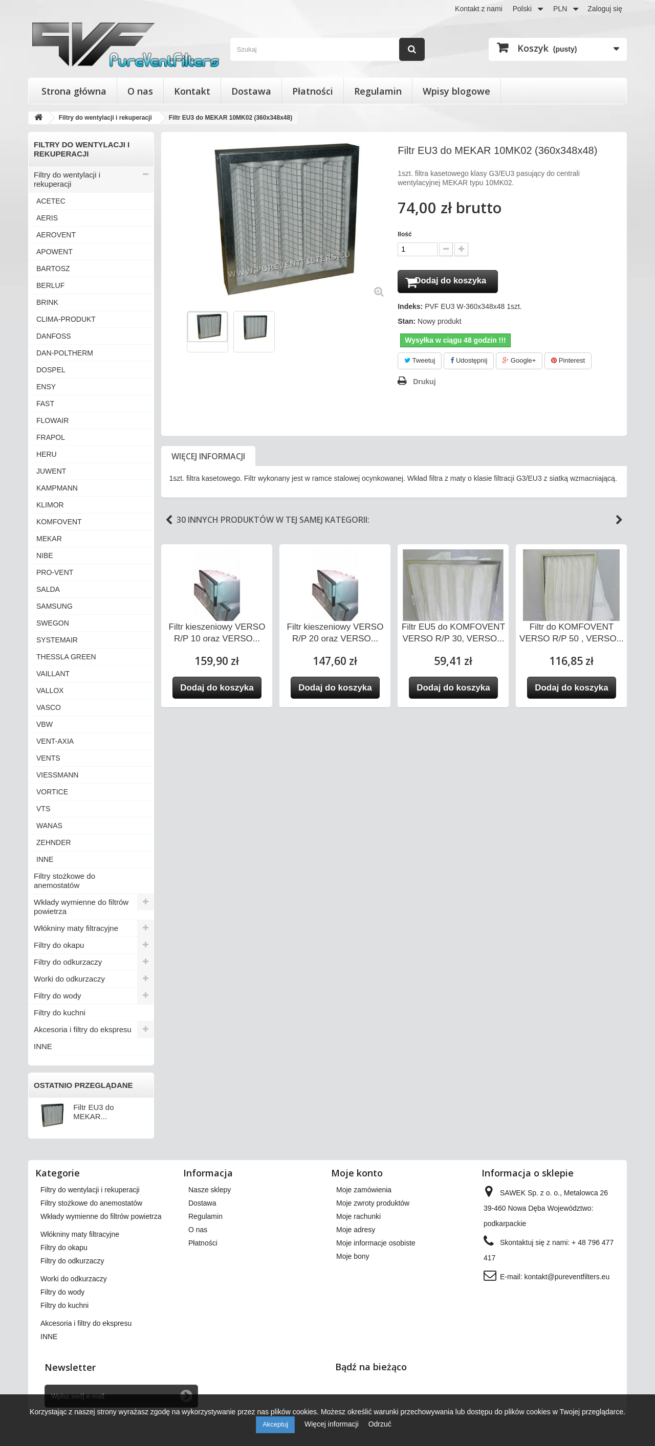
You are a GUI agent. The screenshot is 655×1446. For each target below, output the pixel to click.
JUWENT (51, 471)
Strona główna (73, 91)
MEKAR (49, 539)
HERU (46, 454)
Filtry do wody (57, 995)
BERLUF (50, 285)
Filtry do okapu (59, 945)
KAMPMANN (57, 488)
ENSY (46, 387)
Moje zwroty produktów (372, 1203)
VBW (44, 724)
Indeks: (410, 309)
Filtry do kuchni (59, 1012)
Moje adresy (355, 1230)
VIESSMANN (57, 775)
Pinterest (568, 363)
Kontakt (192, 91)
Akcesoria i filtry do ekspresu (83, 1029)
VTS (43, 809)
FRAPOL (50, 437)
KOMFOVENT (59, 522)
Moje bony (352, 1256)
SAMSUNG (54, 606)
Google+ (519, 363)
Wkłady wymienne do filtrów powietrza (81, 907)
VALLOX (49, 690)
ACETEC (51, 201)
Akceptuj (275, 1424)
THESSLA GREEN (66, 657)
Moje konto (357, 1173)
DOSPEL (51, 370)
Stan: (407, 324)
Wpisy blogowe (456, 91)
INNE (44, 859)
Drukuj (424, 384)
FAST (45, 403)
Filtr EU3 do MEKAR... (93, 1112)
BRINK (47, 302)
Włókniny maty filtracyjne (76, 928)
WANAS (49, 825)
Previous (169, 522)
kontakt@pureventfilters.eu (566, 1277)
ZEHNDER (53, 842)
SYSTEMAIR (57, 640)
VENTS (48, 758)
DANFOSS (53, 336)
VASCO (48, 707)
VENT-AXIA (55, 741)
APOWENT (54, 252)
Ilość (404, 234)
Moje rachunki (358, 1216)
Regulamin (378, 91)
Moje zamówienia (363, 1190)
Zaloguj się (604, 9)
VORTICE (52, 792)
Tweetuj (419, 363)
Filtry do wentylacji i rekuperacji (67, 179)
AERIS (47, 218)
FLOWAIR (52, 420)
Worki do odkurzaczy (69, 978)
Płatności (312, 91)
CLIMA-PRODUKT (66, 319)
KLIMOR (50, 505)
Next (619, 522)
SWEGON (52, 623)
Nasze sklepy (209, 1190)
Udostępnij (468, 363)
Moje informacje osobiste (376, 1243)
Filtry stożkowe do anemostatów (64, 880)
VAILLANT (53, 674)
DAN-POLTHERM (64, 353)
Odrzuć (379, 1424)
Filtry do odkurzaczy (68, 962)
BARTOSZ (53, 268)
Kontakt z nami (479, 9)
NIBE (44, 555)
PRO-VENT (54, 572)
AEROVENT (56, 235)
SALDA (48, 589)
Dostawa (251, 91)
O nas (140, 91)
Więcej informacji (208, 458)
